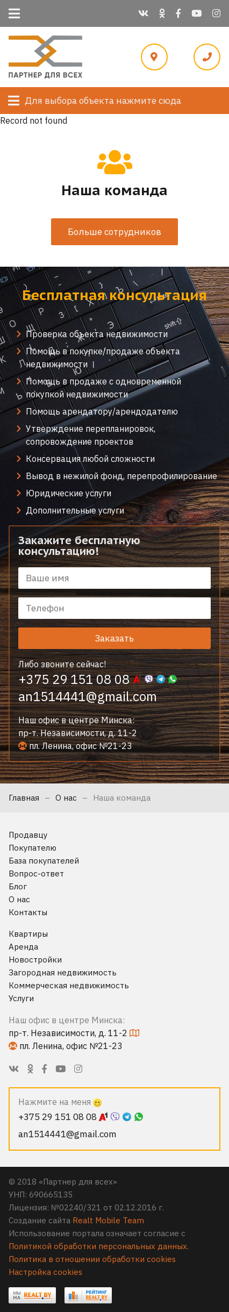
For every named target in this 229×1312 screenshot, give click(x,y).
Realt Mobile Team (108, 1220)
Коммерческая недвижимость (69, 985)
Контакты (28, 912)
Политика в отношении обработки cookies (92, 1259)
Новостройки (35, 959)
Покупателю (32, 848)
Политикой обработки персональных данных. (99, 1246)
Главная (24, 798)
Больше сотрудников (114, 232)
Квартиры (28, 934)
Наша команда (122, 798)
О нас (66, 798)
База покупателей (44, 860)
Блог (18, 886)
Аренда (23, 947)
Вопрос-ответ (36, 873)
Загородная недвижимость (63, 972)
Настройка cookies (45, 1272)
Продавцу (28, 835)
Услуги (21, 998)
